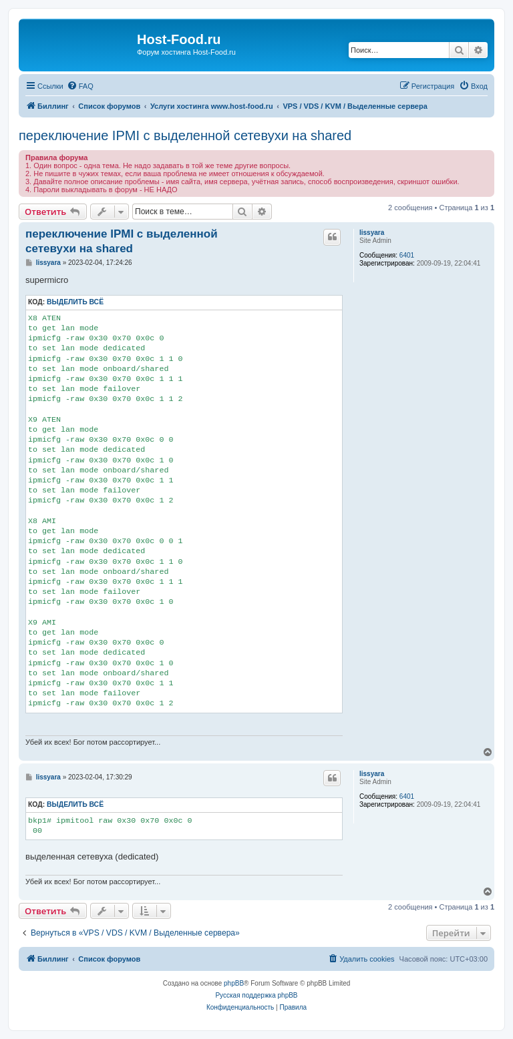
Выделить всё (75, 302)
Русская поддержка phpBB (256, 995)
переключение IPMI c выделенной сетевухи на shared (185, 135)
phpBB (234, 983)
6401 (406, 255)
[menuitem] (80, 86)
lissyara (371, 232)
